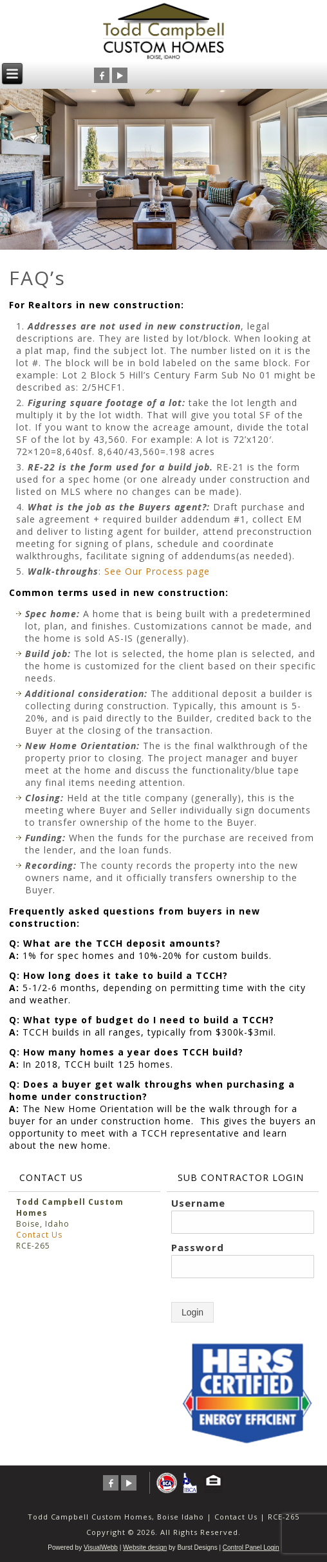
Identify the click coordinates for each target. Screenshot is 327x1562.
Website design (145, 1547)
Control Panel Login (251, 1547)
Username (198, 1202)
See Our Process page (157, 571)
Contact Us (39, 1234)
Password (197, 1247)
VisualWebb (101, 1547)
